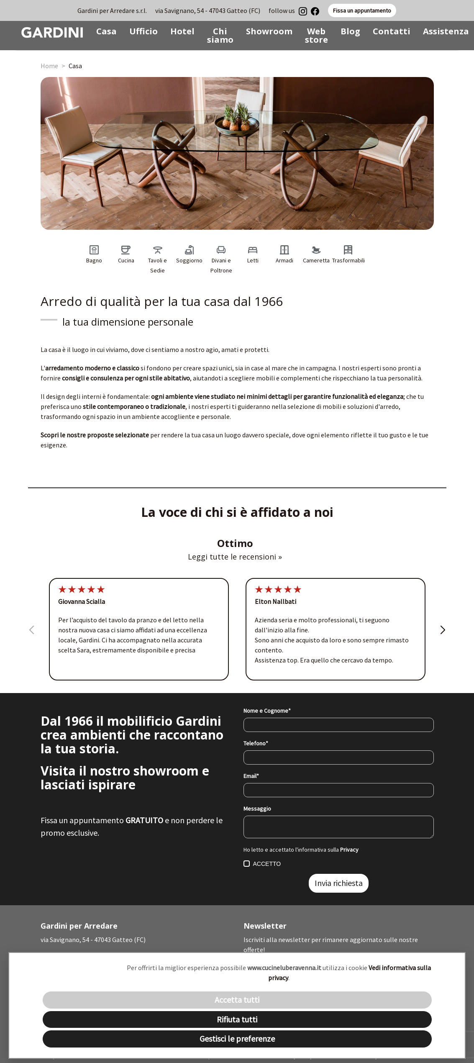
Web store (316, 35)
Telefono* (255, 743)
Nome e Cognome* (267, 710)
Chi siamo (220, 35)
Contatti (391, 31)
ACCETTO (262, 863)
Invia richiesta (339, 883)
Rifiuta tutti (237, 1019)
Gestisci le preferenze (237, 1038)
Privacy (349, 849)
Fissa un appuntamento (362, 10)
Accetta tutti (237, 999)
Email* (251, 776)
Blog (350, 31)
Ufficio (143, 31)
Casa (106, 31)
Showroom (269, 31)
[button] (442, 639)
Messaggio (257, 808)
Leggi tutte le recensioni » (235, 557)
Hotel (182, 31)
